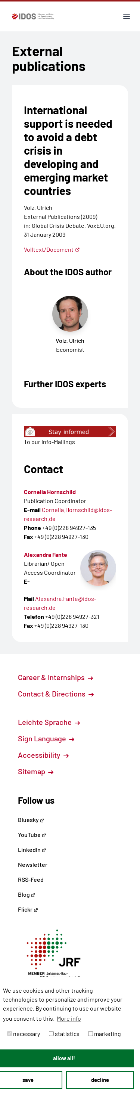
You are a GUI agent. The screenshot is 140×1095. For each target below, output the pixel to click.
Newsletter (32, 864)
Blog (26, 894)
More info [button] (69, 1018)
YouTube (32, 834)
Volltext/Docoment (52, 249)
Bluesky (31, 819)
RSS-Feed (31, 879)
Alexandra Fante (45, 554)
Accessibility (43, 754)
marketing (104, 1033)
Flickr (28, 909)
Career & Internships (55, 677)
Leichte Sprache (49, 721)
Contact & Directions (56, 693)
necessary (23, 1033)
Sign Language (46, 738)
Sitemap (35, 771)
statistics (64, 1033)
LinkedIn (32, 849)
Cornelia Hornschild (50, 491)
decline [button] (100, 1080)
